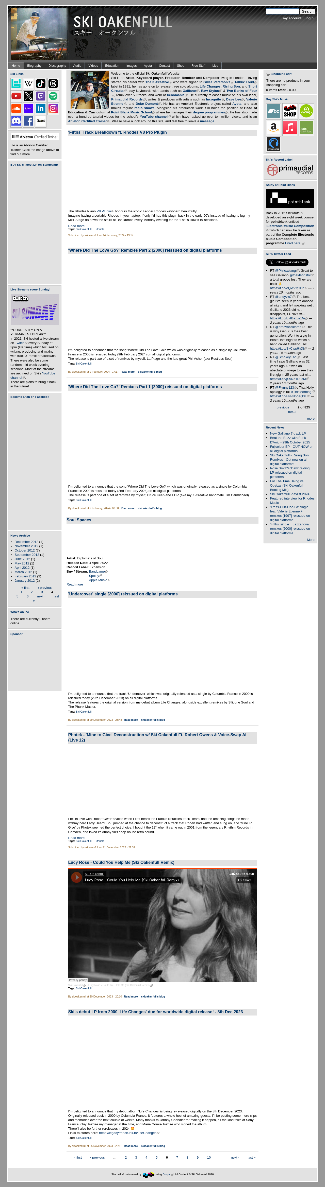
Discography (57, 65)
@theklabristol (301, 275)
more (311, 418)
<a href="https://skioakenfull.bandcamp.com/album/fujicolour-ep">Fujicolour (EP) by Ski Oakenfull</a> (33, 225)
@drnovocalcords (289, 327)
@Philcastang (287, 270)
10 (209, 1157)
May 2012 (21, 563)
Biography (34, 65)
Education (112, 65)
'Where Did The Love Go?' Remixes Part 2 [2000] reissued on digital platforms (145, 250)
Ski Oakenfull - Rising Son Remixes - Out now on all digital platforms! (289, 459)
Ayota (148, 65)
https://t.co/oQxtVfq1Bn (288, 288)
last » (251, 1157)
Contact (164, 65)
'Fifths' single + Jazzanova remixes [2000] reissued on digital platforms (290, 528)
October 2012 (24, 550)
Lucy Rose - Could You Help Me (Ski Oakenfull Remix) (121, 862)
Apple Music (99, 580)
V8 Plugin (105, 211)
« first (25, 587)
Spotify (95, 576)
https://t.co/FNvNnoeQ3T (290, 396)
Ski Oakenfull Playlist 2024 (289, 494)
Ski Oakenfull (84, 229)
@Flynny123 (286, 387)
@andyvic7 (285, 297)
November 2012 (26, 546)
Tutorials (99, 229)
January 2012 (24, 580)
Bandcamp (98, 571)
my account (292, 18)
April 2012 (21, 568)
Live (215, 65)
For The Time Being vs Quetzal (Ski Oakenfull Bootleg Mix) (286, 485)
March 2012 (23, 572)
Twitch (21, 343)
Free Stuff (198, 65)
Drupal (168, 1174)
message (207, 121)
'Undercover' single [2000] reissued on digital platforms (123, 594)
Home (16, 65)
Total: (282, 90)
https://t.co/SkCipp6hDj (288, 348)
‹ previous (45, 587)
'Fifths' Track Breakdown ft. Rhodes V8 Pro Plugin (117, 132)
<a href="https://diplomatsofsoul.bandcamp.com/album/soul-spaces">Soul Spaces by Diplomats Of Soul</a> (162, 540)
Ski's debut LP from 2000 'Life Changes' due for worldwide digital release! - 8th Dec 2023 (155, 1011)
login (310, 18)
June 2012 (22, 559)
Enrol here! (294, 243)
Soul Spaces (79, 520)
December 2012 (26, 542)
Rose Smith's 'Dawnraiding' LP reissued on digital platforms (290, 472)
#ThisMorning (302, 392)
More (311, 540)
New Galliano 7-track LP (288, 433)
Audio (77, 65)
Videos (93, 65)
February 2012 (25, 576)
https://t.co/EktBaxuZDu (289, 318)
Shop (180, 65)
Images (131, 65)
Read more (76, 226)
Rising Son (231, 86)
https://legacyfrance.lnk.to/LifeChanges (129, 1133)
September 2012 (26, 555)
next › (41, 596)
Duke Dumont (148, 104)
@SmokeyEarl (287, 357)
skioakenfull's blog (150, 371)
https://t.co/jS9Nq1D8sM (289, 379)
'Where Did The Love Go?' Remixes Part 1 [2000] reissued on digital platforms (145, 386)
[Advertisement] (35, 663)
